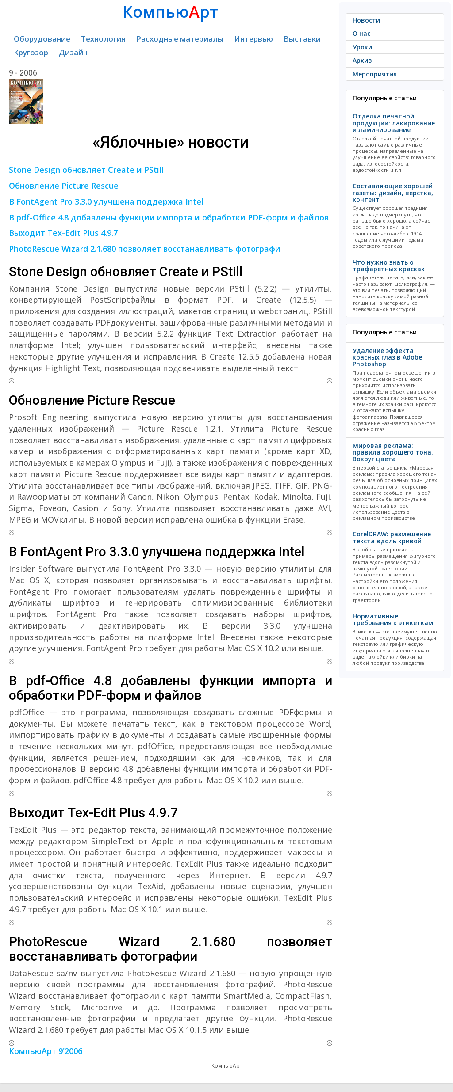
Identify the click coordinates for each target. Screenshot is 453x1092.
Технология (103, 39)
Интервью (253, 39)
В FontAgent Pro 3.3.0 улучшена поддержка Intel (106, 201)
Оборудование (42, 39)
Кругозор (31, 52)
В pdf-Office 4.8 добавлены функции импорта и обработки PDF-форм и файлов (169, 217)
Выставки (302, 39)
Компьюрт (170, 12)
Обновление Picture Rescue (64, 185)
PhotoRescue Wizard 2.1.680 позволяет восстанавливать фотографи (144, 248)
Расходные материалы (179, 39)
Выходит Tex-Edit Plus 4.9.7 (63, 233)
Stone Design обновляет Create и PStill (86, 169)
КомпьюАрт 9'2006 (45, 1051)
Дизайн (73, 52)
